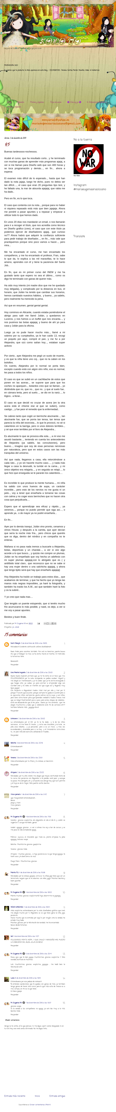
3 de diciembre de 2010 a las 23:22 (30, 772)
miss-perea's (16, 794)
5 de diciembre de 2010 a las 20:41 (39, 954)
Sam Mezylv (15, 643)
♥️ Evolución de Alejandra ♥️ (97, 102)
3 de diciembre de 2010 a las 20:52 (32, 718)
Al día (9, 102)
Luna (12, 978)
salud (17, 627)
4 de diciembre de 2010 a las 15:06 (32, 872)
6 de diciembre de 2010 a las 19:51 (28, 978)
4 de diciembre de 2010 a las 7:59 (38, 816)
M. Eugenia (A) (20, 623)
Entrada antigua (57, 1096)
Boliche (13, 743)
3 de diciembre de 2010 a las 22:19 (30, 743)
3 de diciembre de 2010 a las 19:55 (34, 643)
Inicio (37, 1096)
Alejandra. (20, 102)
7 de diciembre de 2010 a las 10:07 (38, 1003)
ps (13, 627)
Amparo (14, 772)
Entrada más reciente (14, 1096)
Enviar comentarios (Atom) (40, 1104)
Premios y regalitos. (37, 102)
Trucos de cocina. (55, 102)
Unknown (14, 718)
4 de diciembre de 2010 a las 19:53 (39, 892)
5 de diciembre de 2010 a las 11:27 (26, 936)
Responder (15, 664)
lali (12, 936)
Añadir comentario (12, 1020)
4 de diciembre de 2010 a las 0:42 (34, 794)
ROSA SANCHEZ (17, 907)
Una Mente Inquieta (18, 672)
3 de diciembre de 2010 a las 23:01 (29, 757)
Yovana (13, 757)
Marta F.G (14, 872)
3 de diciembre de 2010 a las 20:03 (39, 672)
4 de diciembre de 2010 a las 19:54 (37, 907)
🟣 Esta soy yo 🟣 (74, 102)
